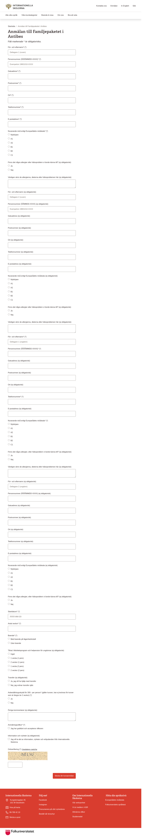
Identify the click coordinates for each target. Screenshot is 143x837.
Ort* (10, 95)
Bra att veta (72, 15)
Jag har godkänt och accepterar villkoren (27, 728)
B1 (12, 147)
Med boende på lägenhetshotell (23, 639)
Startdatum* (13, 612)
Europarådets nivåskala (114, 800)
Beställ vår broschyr (47, 814)
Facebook (43, 800)
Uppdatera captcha (29, 749)
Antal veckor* (13, 623)
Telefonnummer (20, 252)
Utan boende (16, 643)
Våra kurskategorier (29, 15)
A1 (12, 139)
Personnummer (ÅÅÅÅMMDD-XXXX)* (23, 59)
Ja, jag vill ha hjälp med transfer (23, 681)
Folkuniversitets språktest (115, 805)
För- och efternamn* (16, 47)
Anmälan (113, 6)
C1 (12, 155)
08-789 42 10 (12, 812)
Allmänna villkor (78, 812)
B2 (12, 151)
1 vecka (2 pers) (17, 666)
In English (125, 6)
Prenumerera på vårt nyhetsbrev (52, 809)
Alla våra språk (11, 15)
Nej (12, 170)
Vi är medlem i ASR (80, 807)
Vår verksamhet (78, 803)
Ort (15, 240)
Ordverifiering (13, 749)
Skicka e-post (14, 817)
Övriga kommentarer (22, 710)
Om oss (61, 15)
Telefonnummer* (15, 107)
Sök (134, 6)
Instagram (43, 805)
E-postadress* (14, 119)
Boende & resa (47, 15)
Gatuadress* (13, 71)
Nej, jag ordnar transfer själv (22, 685)
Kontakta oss (101, 6)
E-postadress (19, 264)
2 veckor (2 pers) (17, 670)
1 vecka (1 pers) (17, 658)
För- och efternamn (22, 192)
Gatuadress (19, 216)
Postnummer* (13, 83)
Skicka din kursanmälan (64, 776)
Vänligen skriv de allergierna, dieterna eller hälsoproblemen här (39, 177)
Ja (12, 166)
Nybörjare (14, 135)
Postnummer (19, 228)
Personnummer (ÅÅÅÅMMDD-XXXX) (29, 493)
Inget (13, 654)
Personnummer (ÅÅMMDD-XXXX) (28, 204)
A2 (12, 143)
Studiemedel (77, 817)
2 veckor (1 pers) (17, 662)
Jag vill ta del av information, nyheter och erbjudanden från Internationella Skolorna (40, 740)
